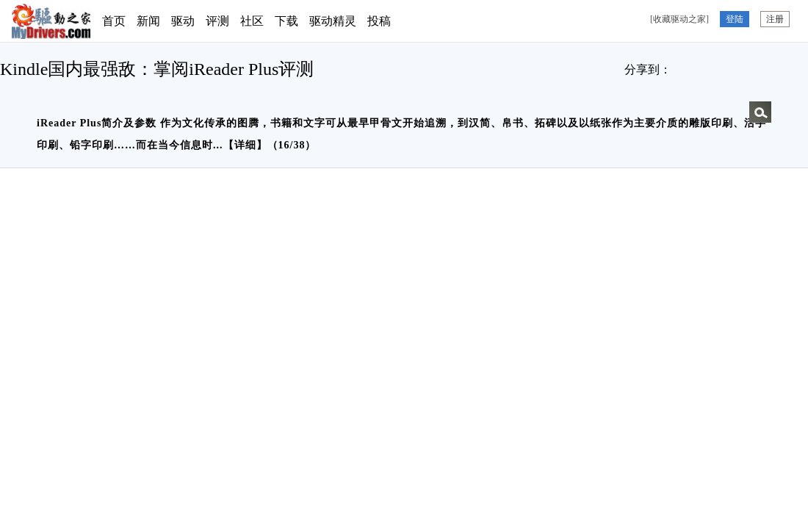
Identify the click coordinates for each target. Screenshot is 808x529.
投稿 (379, 21)
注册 (775, 19)
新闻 (148, 21)
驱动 (183, 21)
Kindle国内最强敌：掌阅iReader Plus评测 (157, 69)
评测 (217, 21)
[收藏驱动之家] (679, 19)
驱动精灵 (332, 21)
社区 (252, 21)
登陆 (734, 19)
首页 (114, 21)
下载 (286, 21)
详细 (245, 145)
